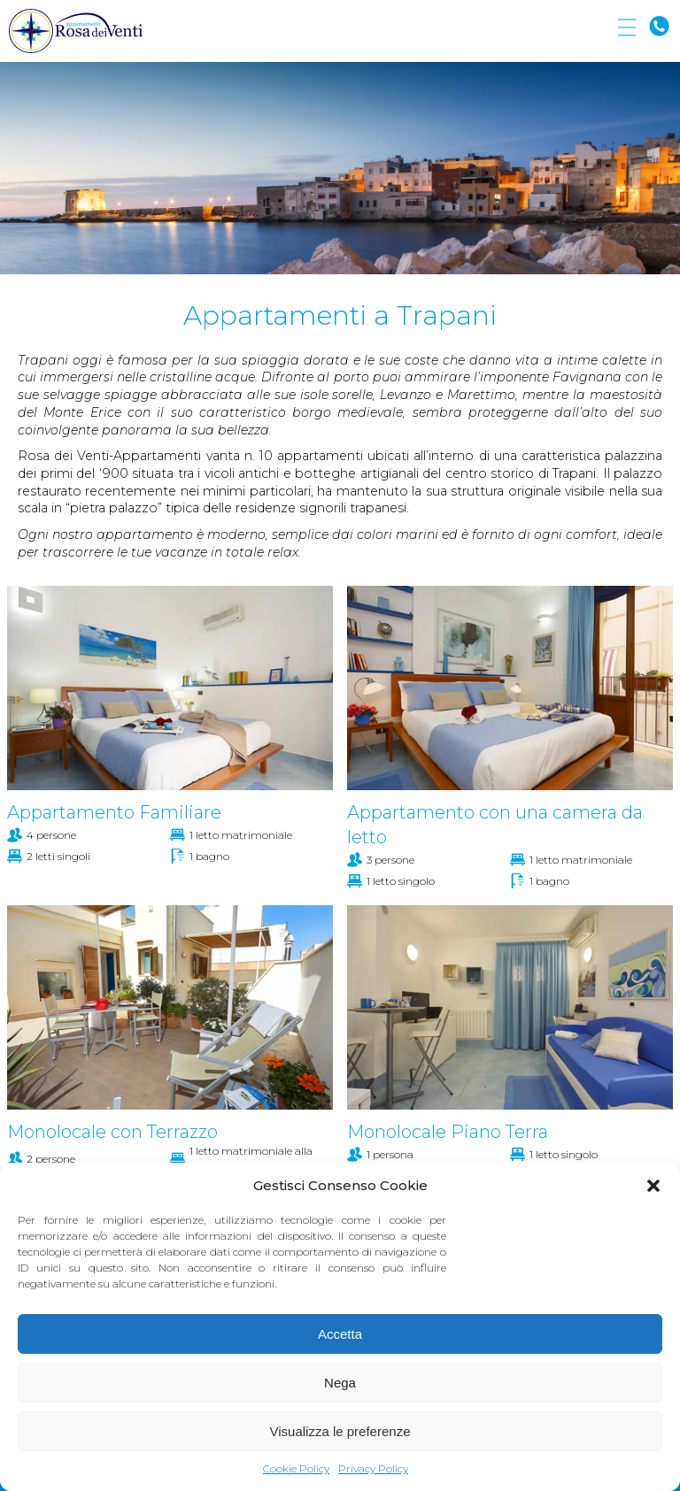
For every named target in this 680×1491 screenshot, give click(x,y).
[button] (653, 1186)
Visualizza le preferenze (340, 1431)
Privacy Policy (373, 1468)
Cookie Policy (296, 1468)
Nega (340, 1382)
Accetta (340, 1333)
